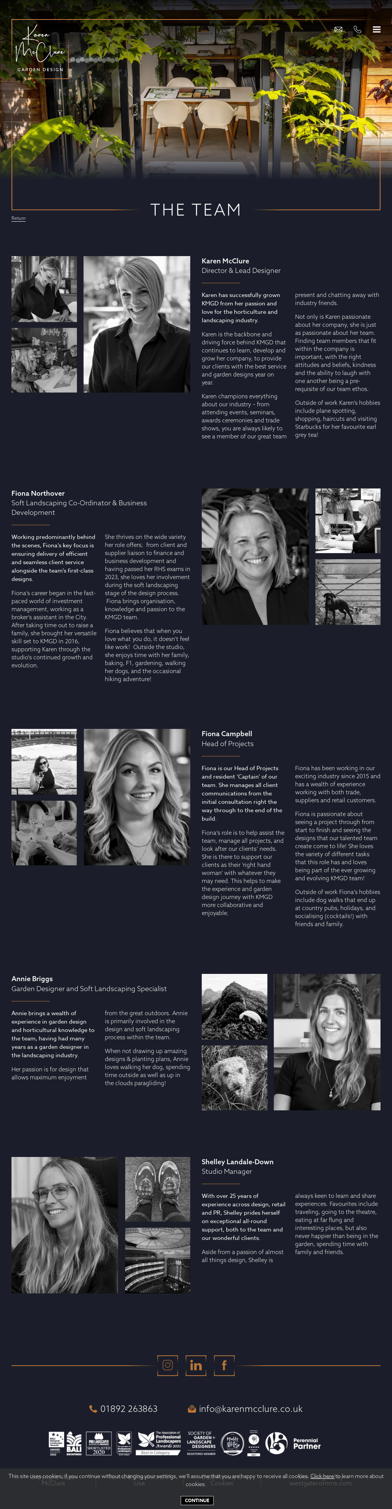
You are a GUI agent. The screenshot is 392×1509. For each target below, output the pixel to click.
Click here (322, 1476)
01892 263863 (123, 1409)
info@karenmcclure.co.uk (245, 1409)
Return (18, 218)
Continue (197, 1500)
